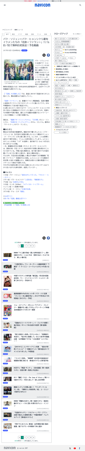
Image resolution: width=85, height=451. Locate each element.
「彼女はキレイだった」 (29, 175)
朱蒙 (69, 85)
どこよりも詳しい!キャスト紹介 (66, 77)
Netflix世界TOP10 (61, 80)
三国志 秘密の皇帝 (61, 118)
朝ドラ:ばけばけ (60, 38)
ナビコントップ (7, 29)
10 (39, 246)
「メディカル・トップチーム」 (33, 184)
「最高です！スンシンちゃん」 (21, 120)
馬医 (75, 80)
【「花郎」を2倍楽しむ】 (12, 94)
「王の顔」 (35, 120)
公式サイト (9, 196)
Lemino (65, 58)
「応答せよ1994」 (18, 182)
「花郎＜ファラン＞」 (11, 101)
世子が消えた (59, 88)
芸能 (32, 34)
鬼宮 (56, 85)
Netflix (58, 49)
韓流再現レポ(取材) (62, 69)
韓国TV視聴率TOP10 (62, 74)
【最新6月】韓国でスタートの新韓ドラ (68, 66)
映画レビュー (59, 124)
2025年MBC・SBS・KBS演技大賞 (64, 47)
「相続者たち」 (38, 179)
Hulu (72, 58)
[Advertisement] (43, 18)
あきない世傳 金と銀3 (62, 44)
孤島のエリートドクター (62, 105)
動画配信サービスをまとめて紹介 (65, 127)
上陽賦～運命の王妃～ (62, 113)
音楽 (45, 34)
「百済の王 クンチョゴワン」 (20, 122)
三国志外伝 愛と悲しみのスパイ (65, 110)
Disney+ (58, 52)
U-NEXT (57, 58)
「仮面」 (22, 191)
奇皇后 (63, 85)
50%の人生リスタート (61, 102)
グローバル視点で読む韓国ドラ (64, 63)
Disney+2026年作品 (71, 52)
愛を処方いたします (61, 91)
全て (7, 34)
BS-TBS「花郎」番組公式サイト (16, 198)
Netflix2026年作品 (71, 50)
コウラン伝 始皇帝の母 (62, 116)
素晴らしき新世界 (75, 91)
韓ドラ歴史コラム (60, 60)
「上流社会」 (28, 179)
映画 (26, 34)
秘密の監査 (58, 94)
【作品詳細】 (8, 205)
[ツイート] (44, 55)
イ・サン (58, 83)
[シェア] (48, 55)
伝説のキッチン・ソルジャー (64, 96)
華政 (70, 80)
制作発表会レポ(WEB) (62, 72)
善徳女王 (76, 85)
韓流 (13, 34)
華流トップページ (61, 107)
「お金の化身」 (26, 189)
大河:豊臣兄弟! (73, 38)
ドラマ (20, 34)
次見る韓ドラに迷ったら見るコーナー (67, 121)
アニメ (39, 34)
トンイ (65, 83)
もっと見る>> (61, 132)
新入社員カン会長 (60, 99)
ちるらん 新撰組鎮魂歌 (62, 41)
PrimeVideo (59, 55)
